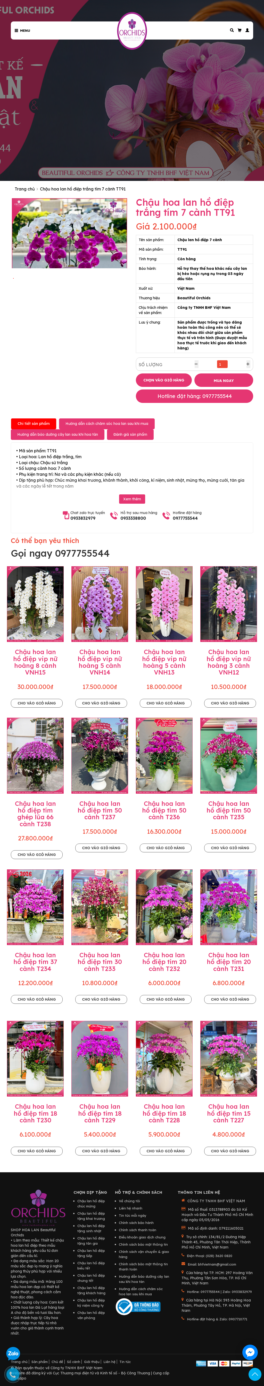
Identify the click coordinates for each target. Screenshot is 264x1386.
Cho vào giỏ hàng (37, 703)
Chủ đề (57, 1362)
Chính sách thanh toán (137, 1230)
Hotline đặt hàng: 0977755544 (195, 396)
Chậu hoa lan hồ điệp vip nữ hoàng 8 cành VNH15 (35, 662)
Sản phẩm (39, 1362)
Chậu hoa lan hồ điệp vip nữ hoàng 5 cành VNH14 (100, 662)
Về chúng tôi (129, 1201)
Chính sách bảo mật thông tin (143, 1244)
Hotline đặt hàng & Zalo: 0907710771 (217, 1319)
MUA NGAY (224, 380)
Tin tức (125, 1362)
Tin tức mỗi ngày (132, 1215)
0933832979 (82, 518)
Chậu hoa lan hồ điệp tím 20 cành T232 (164, 962)
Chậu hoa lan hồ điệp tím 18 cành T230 (35, 1113)
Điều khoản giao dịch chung (142, 1237)
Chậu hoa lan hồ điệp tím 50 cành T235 (229, 810)
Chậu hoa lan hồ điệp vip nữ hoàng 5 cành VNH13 (164, 662)
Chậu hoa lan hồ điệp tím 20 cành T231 (229, 962)
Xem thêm (132, 499)
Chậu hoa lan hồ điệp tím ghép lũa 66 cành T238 (35, 814)
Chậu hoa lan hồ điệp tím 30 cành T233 (100, 962)
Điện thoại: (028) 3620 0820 (209, 1256)
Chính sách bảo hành (136, 1223)
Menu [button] (22, 30)
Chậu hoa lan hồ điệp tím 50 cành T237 (100, 810)
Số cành (73, 1362)
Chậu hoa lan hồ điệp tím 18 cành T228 (164, 1113)
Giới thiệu (92, 1362)
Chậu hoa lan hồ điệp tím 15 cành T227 (229, 1113)
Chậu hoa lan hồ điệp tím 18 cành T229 (100, 1113)
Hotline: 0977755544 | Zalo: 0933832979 (219, 1292)
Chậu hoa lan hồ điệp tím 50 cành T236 (164, 810)
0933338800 (133, 518)
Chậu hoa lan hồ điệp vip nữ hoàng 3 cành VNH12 (229, 662)
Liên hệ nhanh (130, 1208)
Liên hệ (109, 1362)
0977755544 (185, 518)
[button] (245, 30)
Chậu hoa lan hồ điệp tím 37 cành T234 (35, 962)
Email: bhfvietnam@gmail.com (212, 1264)
